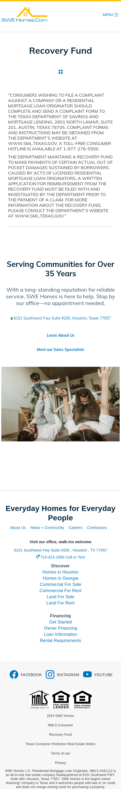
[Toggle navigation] (111, 14)
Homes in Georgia (60, 578)
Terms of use (60, 753)
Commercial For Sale (60, 584)
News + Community (47, 527)
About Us (18, 527)
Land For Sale (60, 596)
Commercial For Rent (60, 590)
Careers (75, 527)
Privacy (60, 763)
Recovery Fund (60, 735)
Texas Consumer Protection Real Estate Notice (60, 744)
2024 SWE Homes (60, 716)
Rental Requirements (60, 640)
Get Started (60, 622)
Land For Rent (61, 603)
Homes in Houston (60, 572)
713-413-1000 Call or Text (62, 557)
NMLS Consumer (60, 725)
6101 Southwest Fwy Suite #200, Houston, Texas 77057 (61, 318)
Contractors (97, 527)
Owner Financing (60, 628)
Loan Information (60, 634)
